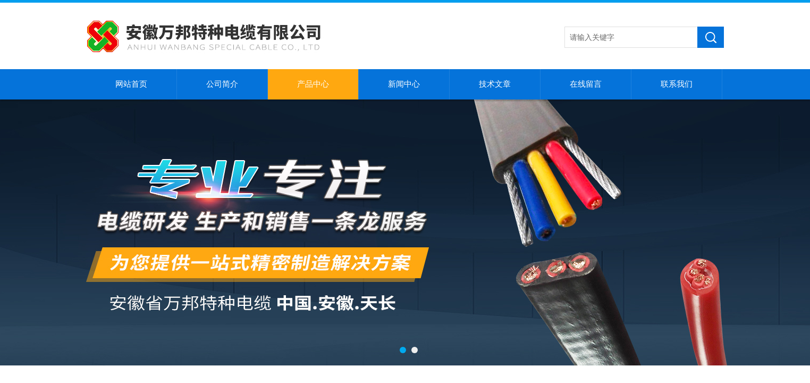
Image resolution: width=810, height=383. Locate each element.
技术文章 (495, 84)
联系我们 (677, 84)
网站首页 (131, 84)
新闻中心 (404, 84)
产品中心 (313, 84)
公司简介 (222, 84)
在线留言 (586, 84)
